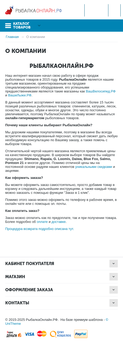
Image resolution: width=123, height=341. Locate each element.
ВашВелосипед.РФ (101, 91)
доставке (58, 222)
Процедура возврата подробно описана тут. (39, 229)
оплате (42, 222)
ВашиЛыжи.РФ (19, 95)
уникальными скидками (93, 167)
